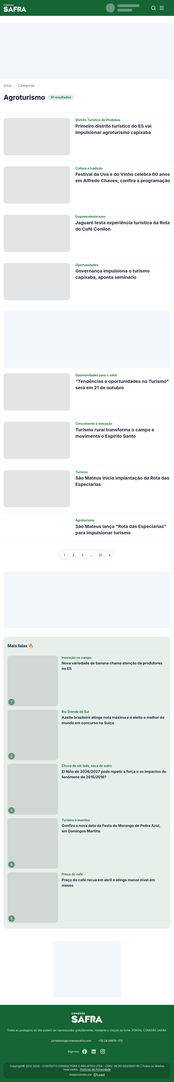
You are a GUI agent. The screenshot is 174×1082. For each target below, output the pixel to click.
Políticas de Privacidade (95, 1069)
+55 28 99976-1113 (110, 1040)
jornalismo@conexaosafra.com (71, 1040)
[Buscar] (153, 8)
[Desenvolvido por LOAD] (99, 1074)
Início (8, 85)
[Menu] (161, 8)
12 (100, 555)
